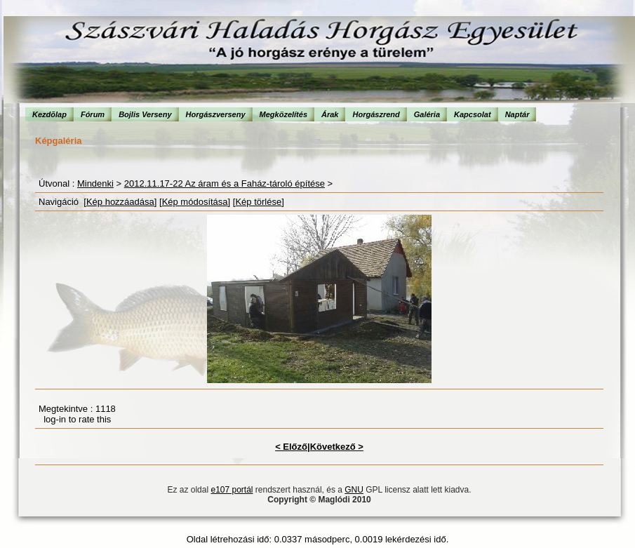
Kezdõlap (49, 114)
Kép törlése (258, 201)
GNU (354, 490)
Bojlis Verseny (145, 114)
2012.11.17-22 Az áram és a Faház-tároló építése (224, 183)
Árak (329, 114)
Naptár (517, 114)
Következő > (336, 446)
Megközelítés (283, 114)
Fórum (93, 114)
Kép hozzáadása (120, 201)
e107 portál (231, 490)
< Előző (291, 446)
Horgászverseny (216, 114)
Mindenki (95, 183)
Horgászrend (375, 114)
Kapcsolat (472, 114)
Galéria (427, 114)
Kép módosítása (195, 201)
